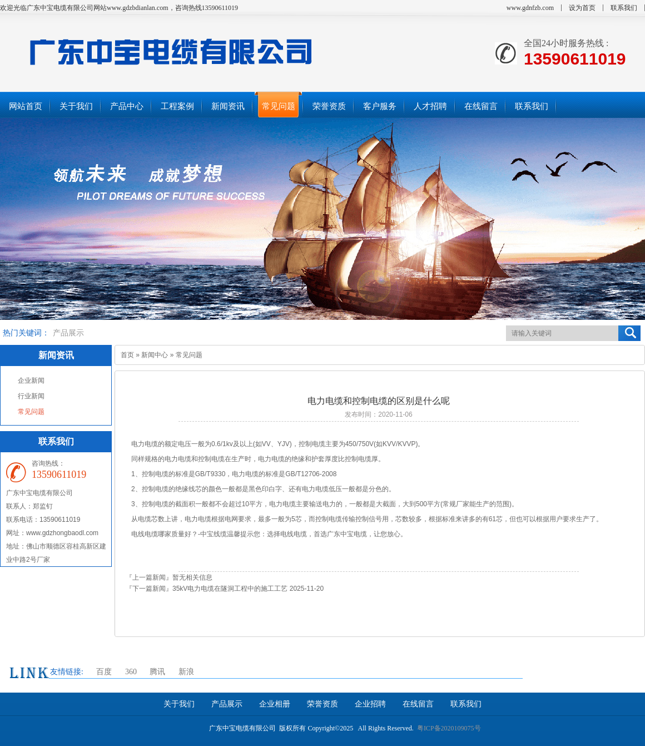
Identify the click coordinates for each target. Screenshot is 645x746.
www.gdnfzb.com (530, 8)
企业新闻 (31, 380)
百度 (104, 672)
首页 (127, 355)
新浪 (186, 672)
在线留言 (418, 704)
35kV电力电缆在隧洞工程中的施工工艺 (229, 588)
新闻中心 (154, 355)
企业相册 (274, 704)
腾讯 (157, 672)
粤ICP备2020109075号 (449, 728)
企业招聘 (370, 704)
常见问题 (31, 412)
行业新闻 (31, 396)
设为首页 (582, 8)
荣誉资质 (322, 704)
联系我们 (624, 8)
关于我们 (179, 704)
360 (131, 672)
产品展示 (68, 333)
